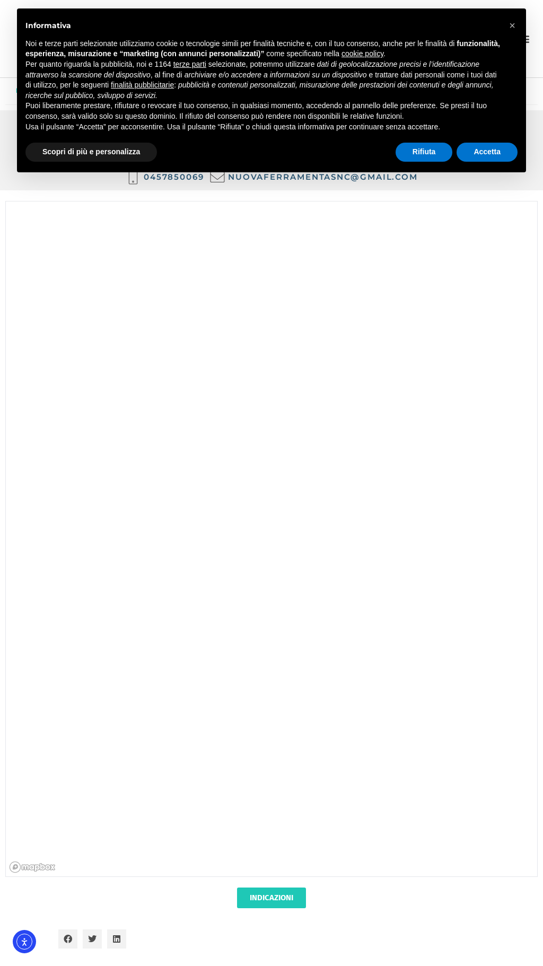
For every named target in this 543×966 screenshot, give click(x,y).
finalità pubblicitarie (142, 85)
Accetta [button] (487, 151)
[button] (67, 939)
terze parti (189, 64)
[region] (272, 539)
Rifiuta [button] (424, 151)
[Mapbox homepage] (32, 867)
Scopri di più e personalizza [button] (91, 151)
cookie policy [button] (362, 53)
